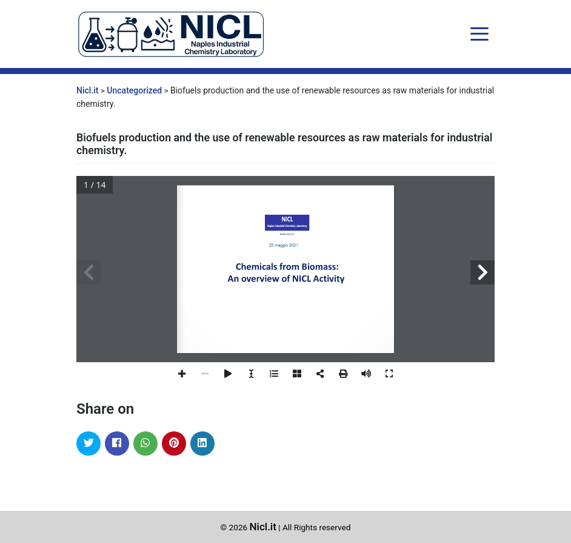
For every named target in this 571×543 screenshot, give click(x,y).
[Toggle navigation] (479, 34)
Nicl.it (263, 527)
